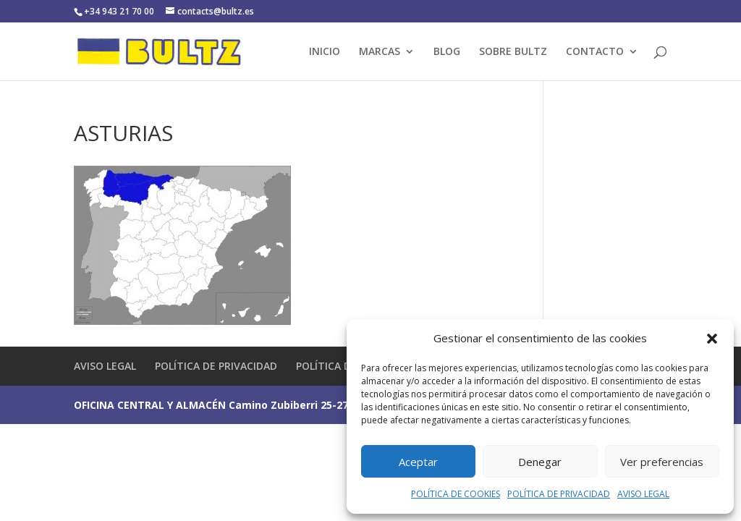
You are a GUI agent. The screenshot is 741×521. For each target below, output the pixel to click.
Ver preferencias (661, 461)
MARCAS (379, 52)
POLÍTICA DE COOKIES (455, 494)
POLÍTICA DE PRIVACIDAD (558, 494)
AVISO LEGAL (643, 494)
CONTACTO (595, 52)
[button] (712, 338)
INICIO (324, 52)
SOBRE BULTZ (513, 52)
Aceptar (418, 461)
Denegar (540, 461)
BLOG (446, 52)
